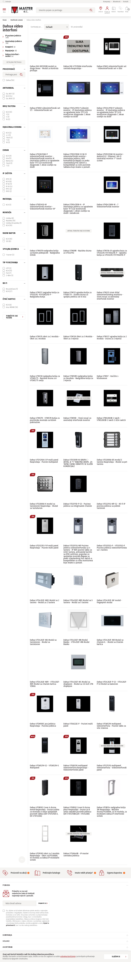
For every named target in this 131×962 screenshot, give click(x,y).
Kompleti (9, 47)
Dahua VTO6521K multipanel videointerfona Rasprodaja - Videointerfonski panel (75, 767)
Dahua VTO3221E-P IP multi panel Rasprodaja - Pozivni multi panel (44, 546)
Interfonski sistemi (17, 20)
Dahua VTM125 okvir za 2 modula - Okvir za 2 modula (45, 337)
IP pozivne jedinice (12, 37)
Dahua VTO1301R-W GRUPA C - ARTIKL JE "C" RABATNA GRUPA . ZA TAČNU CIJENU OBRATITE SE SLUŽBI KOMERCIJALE (78, 463)
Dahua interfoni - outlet (11, 55)
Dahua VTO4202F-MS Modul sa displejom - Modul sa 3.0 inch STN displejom (78, 684)
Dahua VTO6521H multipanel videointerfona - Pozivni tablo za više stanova (111, 725)
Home (5, 20)
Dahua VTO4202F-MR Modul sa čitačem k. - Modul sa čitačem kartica (110, 642)
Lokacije (7, 2)
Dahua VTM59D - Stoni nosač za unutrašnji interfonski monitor (77, 419)
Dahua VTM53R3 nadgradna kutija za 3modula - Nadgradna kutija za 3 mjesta (78, 378)
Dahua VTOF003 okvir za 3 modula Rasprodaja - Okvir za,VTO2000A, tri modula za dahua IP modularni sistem (44, 856)
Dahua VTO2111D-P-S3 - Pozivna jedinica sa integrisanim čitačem (77, 505)
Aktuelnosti (116, 2)
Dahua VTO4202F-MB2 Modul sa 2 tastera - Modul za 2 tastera (44, 601)
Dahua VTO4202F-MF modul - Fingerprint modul (109, 601)
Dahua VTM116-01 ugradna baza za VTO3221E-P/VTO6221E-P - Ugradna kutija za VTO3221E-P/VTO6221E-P (112, 252)
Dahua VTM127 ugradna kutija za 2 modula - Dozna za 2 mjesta (112, 337)
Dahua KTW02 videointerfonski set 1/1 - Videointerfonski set (45, 109)
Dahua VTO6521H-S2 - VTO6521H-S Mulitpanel (44, 766)
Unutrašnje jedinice (12, 42)
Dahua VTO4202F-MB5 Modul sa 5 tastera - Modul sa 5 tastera (78, 601)
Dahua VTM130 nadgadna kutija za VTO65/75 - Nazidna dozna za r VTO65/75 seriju (45, 378)
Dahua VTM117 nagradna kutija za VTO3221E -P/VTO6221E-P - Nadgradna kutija (44, 294)
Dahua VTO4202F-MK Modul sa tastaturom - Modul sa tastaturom (43, 642)
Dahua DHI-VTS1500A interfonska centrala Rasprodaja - (77, 67)
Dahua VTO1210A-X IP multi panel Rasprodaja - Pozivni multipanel (44, 461)
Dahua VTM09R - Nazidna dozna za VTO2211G (77, 251)
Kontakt (125, 2)
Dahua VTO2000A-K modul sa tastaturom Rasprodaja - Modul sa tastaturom (44, 506)
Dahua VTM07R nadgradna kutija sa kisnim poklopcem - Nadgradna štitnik (45, 252)
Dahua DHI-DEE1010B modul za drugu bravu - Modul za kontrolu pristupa (44, 68)
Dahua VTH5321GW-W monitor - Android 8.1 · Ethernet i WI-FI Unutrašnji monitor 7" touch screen (110, 157)
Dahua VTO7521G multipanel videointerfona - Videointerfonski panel (112, 767)
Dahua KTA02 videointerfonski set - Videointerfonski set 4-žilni (111, 67)
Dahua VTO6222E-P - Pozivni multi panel (78, 724)
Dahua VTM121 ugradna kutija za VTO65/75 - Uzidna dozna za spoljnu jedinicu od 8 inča (77, 294)
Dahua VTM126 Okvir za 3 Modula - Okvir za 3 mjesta (78, 337)
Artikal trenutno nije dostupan (78, 231)
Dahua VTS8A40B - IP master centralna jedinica (76, 854)
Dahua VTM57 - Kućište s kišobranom (107, 377)
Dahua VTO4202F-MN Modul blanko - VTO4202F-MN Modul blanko (76, 642)
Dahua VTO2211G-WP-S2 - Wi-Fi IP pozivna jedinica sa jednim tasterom (111, 506)
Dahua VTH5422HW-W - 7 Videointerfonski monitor (108, 205)
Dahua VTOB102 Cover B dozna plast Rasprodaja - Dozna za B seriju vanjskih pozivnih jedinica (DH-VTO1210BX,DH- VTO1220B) (77, 810)
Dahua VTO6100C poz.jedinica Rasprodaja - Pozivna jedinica (43, 724)
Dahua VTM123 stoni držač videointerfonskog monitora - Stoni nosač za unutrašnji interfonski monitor (110, 295)
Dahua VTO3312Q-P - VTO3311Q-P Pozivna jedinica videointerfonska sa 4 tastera (112, 547)
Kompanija (106, 2)
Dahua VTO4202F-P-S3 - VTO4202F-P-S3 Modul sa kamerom (112, 683)
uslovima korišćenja (67, 956)
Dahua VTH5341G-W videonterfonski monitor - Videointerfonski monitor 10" (42, 206)
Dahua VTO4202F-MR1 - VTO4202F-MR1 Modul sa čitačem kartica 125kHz (45, 684)
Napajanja (10, 51)
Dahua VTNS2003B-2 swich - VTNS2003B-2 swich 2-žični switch (111, 419)
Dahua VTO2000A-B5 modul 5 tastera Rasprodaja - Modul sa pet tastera (112, 462)
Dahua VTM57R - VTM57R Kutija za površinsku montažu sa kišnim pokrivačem (45, 420)
